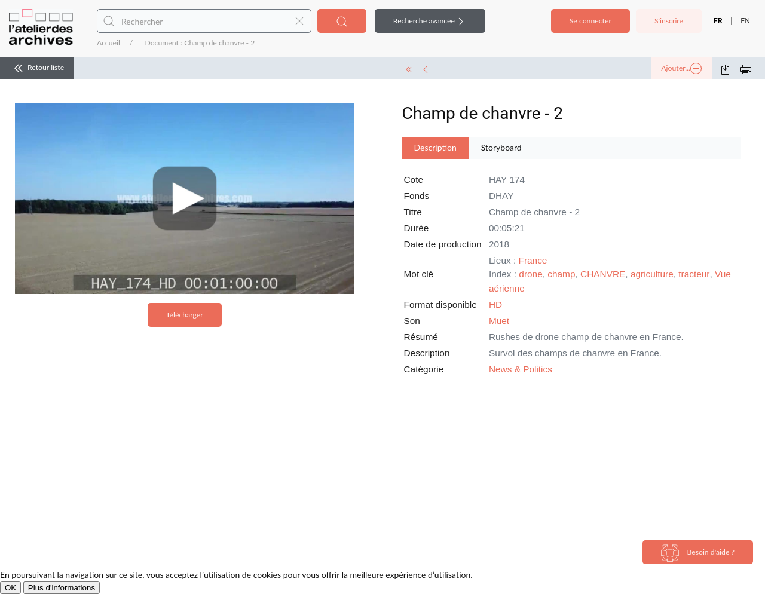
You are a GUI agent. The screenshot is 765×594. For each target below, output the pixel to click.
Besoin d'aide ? (698, 553)
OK (10, 587)
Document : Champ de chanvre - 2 (200, 42)
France (533, 260)
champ (561, 274)
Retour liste (37, 68)
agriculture (652, 274)
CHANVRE (602, 274)
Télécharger (184, 314)
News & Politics (520, 369)
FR (718, 21)
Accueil (108, 42)
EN (745, 21)
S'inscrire (668, 20)
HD (495, 304)
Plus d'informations (61, 587)
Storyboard (501, 147)
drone (530, 274)
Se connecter (590, 20)
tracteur (693, 274)
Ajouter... (681, 69)
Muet (499, 321)
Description (435, 147)
